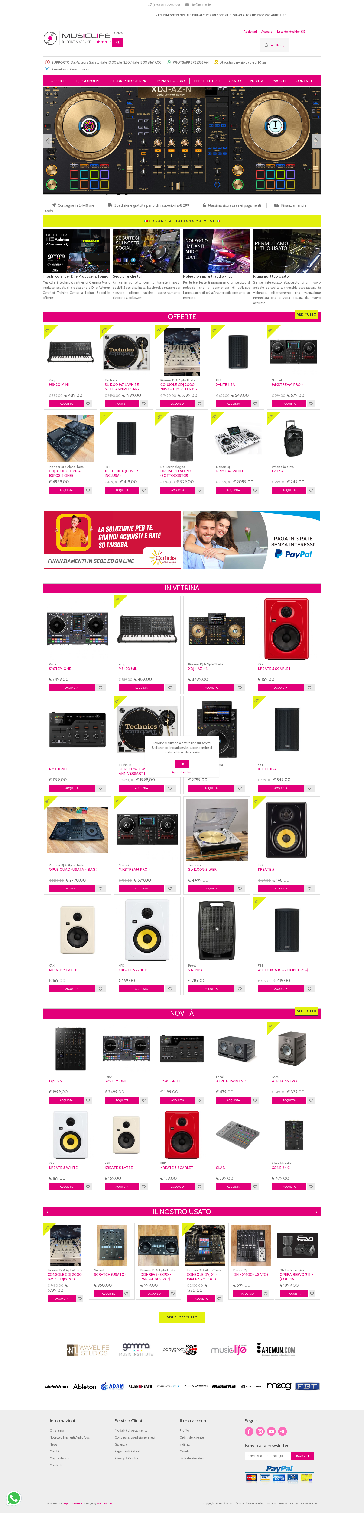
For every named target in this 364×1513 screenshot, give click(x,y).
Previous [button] (48, 1211)
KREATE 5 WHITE (133, 970)
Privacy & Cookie (126, 1458)
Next (316, 141)
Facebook (249, 1431)
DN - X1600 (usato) (250, 1274)
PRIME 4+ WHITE (230, 471)
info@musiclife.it (201, 5)
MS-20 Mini (59, 384)
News (54, 1444)
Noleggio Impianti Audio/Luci (70, 1437)
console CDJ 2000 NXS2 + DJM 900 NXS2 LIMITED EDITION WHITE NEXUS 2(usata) (181, 391)
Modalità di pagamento (131, 1430)
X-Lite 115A (225, 384)
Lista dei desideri (192, 1458)
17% (47, 330)
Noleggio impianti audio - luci (208, 276)
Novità (182, 1013)
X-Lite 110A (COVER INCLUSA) (121, 473)
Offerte (182, 316)
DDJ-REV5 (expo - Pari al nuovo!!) (155, 1276)
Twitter (260, 1431)
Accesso (267, 31)
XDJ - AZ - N (198, 668)
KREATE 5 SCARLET (274, 668)
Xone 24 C (281, 1167)
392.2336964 (200, 62)
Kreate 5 (266, 869)
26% (159, 416)
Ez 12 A (278, 471)
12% (256, 801)
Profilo (184, 1430)
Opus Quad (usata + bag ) (73, 869)
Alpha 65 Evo (284, 1081)
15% (270, 330)
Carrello (185, 1451)
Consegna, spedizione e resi (135, 1437)
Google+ (282, 1431)
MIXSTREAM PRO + (287, 384)
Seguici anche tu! (127, 276)
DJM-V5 (55, 1081)
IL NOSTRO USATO (182, 1211)
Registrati (250, 31)
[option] (66, 1264)
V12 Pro (195, 970)
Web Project (105, 1503)
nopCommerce (72, 1503)
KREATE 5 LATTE (63, 970)
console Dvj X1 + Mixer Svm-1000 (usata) (202, 1279)
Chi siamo (57, 1430)
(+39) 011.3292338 (166, 5)
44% (185, 1227)
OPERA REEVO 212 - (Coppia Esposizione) (296, 1279)
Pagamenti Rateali (127, 1451)
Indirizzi (185, 1444)
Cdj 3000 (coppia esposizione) (65, 473)
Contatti (56, 1465)
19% (215, 416)
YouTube (271, 1431)
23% (159, 330)
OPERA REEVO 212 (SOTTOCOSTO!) (175, 473)
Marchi (54, 1451)
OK (182, 764)
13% (215, 330)
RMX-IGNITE (59, 769)
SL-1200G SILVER (202, 869)
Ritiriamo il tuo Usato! (271, 276)
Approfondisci (182, 772)
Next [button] (316, 1211)
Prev (47, 141)
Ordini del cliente (192, 1437)
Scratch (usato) (110, 1274)
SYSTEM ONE (60, 668)
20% (104, 329)
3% (270, 1026)
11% (103, 416)
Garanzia (121, 1444)
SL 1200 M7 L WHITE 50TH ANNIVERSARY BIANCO (122, 389)
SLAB (220, 1167)
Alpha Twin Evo (231, 1081)
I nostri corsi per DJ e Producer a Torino (75, 276)
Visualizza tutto (182, 1317)
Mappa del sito (60, 1458)
